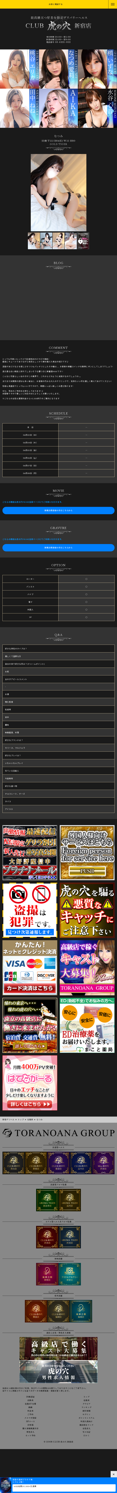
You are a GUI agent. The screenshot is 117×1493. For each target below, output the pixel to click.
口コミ (86, 1436)
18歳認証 (30, 1397)
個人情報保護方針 (30, 1428)
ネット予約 (30, 1436)
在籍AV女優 (30, 1404)
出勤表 (30, 1400)
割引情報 (87, 1411)
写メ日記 (87, 1432)
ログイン (86, 1414)
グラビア (87, 1404)
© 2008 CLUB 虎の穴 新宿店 (58, 1442)
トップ (86, 1397)
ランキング (87, 1407)
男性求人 (31, 1432)
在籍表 (86, 1400)
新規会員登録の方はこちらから (58, 510)
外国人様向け (86, 1421)
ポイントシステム (87, 1418)
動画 (30, 1407)
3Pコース (30, 1421)
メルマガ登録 (30, 1418)
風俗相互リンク (87, 1425)
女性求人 (87, 1428)
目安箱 (30, 1425)
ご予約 (30, 1414)
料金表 (30, 1411)
